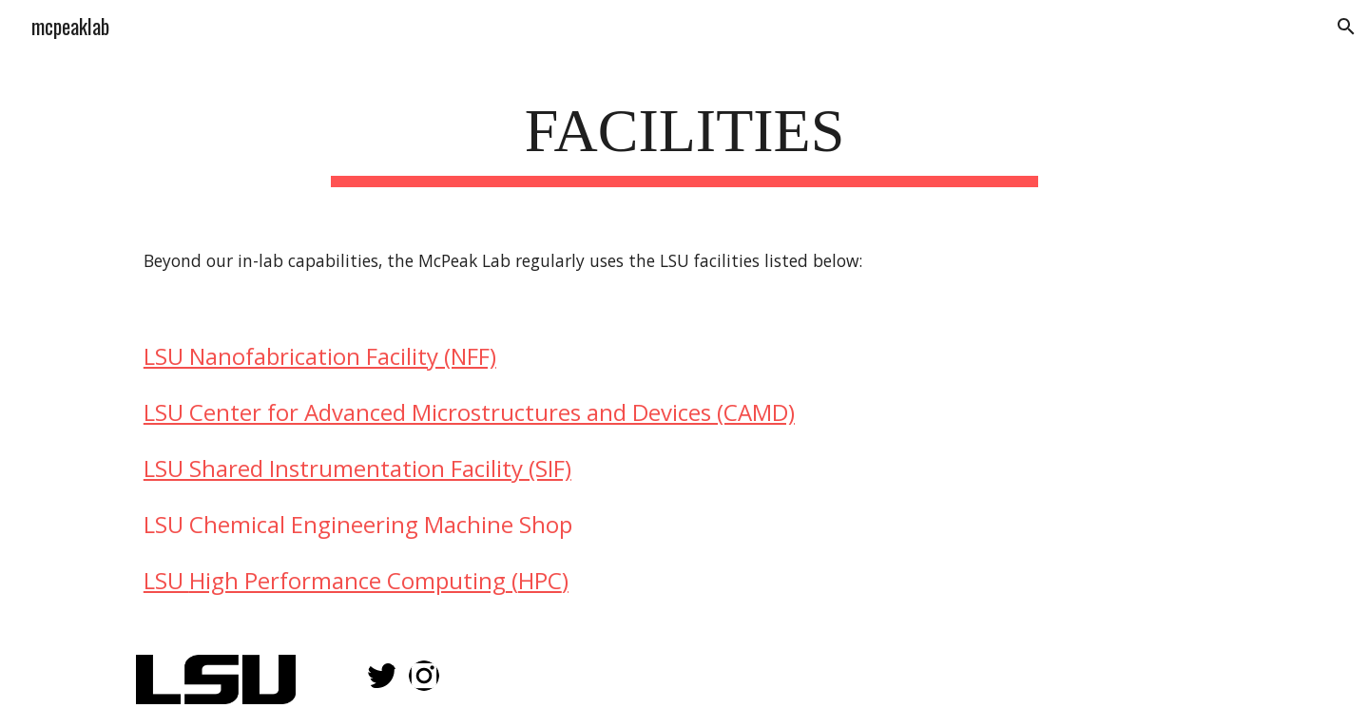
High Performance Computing (347, 580)
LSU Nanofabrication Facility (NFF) (320, 356)
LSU (166, 580)
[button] (1346, 26)
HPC (540, 580)
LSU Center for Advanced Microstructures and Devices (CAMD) (469, 412)
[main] (684, 137)
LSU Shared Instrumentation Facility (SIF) (357, 468)
